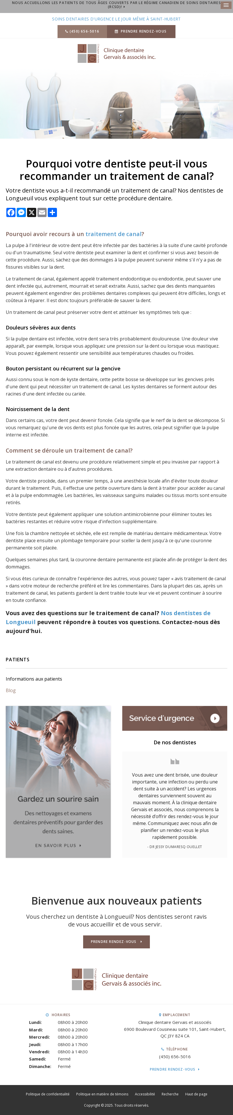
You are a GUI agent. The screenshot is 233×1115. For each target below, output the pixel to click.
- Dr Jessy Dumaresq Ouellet (174, 846)
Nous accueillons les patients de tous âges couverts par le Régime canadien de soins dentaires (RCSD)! (116, 5)
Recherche (170, 1094)
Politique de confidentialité (48, 1094)
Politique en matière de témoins (102, 1094)
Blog (11, 690)
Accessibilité (145, 1094)
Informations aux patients (34, 679)
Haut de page (196, 1094)
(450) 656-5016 (84, 31)
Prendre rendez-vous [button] (144, 31)
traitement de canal (113, 234)
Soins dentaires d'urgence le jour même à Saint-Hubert (116, 19)
